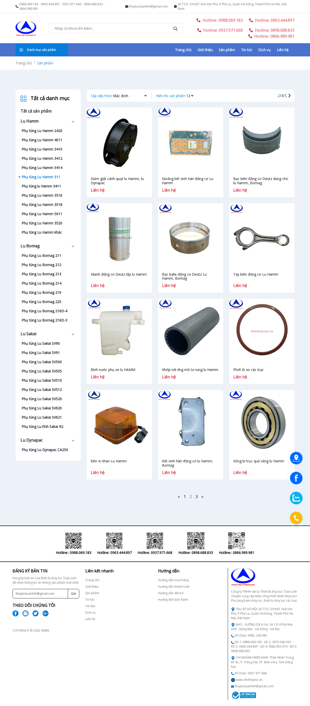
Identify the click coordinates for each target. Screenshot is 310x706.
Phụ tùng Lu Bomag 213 (41, 274)
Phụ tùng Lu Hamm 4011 (42, 140)
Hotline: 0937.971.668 (220, 30)
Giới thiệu (205, 49)
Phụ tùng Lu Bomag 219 (41, 292)
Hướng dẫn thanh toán (174, 586)
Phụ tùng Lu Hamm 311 (41, 177)
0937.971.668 (71, 4)
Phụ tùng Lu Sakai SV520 (42, 398)
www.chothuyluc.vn (249, 680)
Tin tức (246, 49)
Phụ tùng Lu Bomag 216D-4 (44, 311)
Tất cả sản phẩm (36, 111)
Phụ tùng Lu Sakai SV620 (42, 408)
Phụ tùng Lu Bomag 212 (41, 264)
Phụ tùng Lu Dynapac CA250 (45, 449)
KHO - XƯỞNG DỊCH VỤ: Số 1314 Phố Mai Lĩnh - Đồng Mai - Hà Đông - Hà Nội (261, 626)
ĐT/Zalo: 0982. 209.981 (251, 635)
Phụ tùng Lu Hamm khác (42, 232)
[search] (175, 28)
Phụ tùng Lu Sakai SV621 (42, 417)
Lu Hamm (29, 121)
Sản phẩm (227, 49)
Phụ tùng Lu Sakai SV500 (42, 361)
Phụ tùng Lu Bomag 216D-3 (44, 320)
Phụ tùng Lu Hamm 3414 (42, 167)
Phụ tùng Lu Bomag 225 (41, 301)
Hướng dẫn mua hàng (173, 580)
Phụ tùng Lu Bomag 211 (41, 255)
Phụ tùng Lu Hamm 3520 (42, 223)
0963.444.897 (50, 4)
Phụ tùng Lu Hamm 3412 (42, 158)
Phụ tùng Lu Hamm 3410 (42, 149)
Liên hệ (282, 49)
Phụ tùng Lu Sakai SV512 (42, 389)
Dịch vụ (264, 49)
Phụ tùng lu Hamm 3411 (41, 186)
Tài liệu (90, 606)
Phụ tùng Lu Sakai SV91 (41, 352)
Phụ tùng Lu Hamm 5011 (42, 213)
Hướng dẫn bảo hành (173, 599)
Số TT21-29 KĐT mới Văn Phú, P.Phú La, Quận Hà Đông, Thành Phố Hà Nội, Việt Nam (232, 6)
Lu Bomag (30, 246)
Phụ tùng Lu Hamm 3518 (42, 204)
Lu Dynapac (31, 440)
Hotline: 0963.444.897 (271, 20)
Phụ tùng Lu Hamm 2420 (42, 130)
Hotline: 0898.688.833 (271, 30)
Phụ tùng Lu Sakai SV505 (42, 371)
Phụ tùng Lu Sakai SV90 (41, 343)
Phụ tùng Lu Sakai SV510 (42, 380)
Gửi (73, 593)
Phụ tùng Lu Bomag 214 (41, 283)
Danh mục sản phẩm (38, 50)
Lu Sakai (28, 334)
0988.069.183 (28, 4)
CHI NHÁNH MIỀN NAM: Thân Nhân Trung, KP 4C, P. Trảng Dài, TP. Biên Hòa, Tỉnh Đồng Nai (262, 662)
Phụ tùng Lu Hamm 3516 (42, 195)
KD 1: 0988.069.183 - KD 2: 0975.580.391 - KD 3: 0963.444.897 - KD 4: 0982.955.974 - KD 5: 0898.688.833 (264, 646)
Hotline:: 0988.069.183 (219, 20)
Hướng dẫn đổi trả (171, 593)
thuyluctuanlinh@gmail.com (148, 6)
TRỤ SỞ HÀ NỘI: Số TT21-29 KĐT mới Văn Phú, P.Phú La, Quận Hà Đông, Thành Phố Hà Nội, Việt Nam (262, 613)
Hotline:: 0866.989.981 (271, 36)
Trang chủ (183, 49)
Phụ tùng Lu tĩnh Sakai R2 (42, 426)
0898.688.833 (93, 4)
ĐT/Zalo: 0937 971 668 (251, 673)
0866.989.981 (28, 8)
